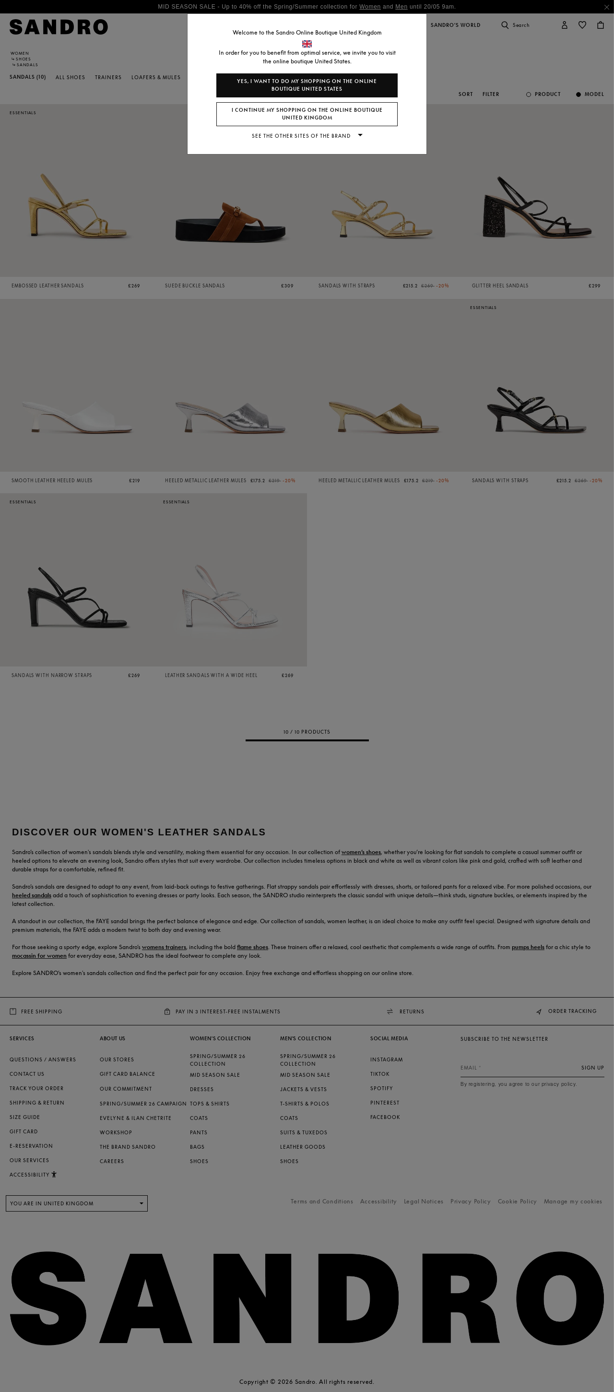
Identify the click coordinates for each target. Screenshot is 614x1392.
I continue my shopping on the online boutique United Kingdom (307, 114)
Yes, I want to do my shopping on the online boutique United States (307, 85)
